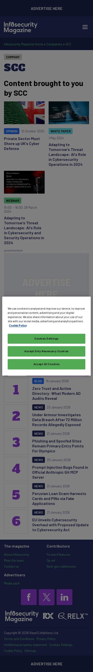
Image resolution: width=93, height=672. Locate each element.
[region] (46, 336)
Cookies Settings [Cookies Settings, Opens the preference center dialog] (46, 338)
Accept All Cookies (46, 364)
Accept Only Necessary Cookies (46, 351)
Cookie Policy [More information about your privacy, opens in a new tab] (18, 325)
